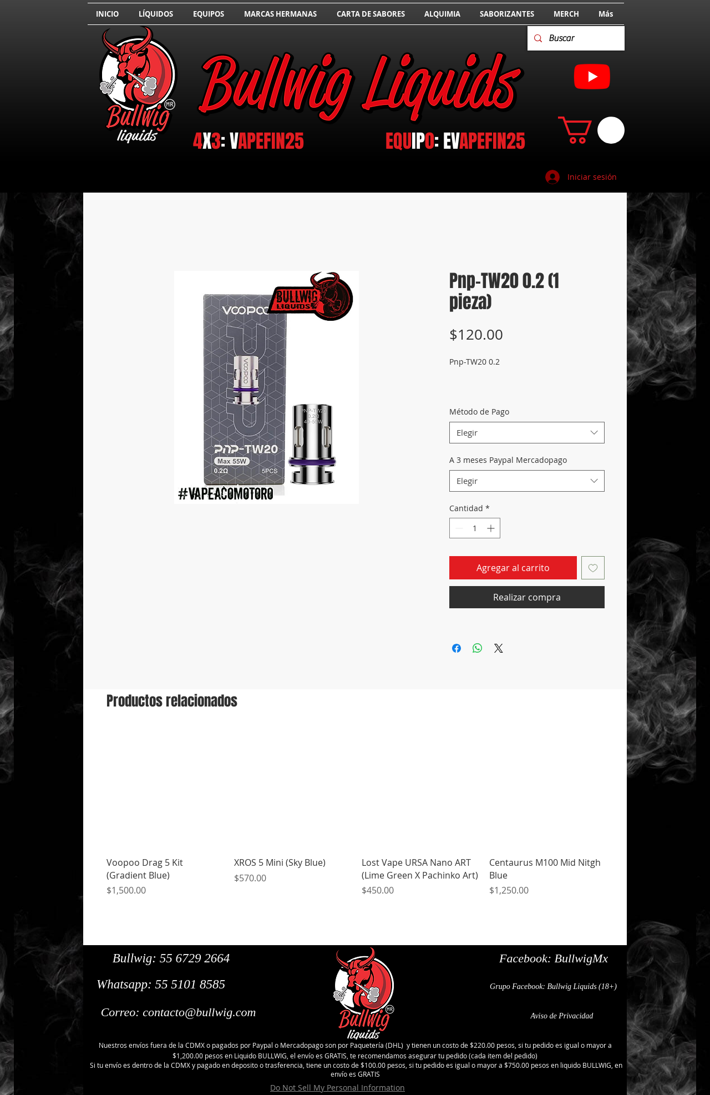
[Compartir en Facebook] (456, 648)
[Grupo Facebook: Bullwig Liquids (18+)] (553, 987)
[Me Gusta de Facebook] (123, 1029)
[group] (356, 820)
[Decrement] (458, 528)
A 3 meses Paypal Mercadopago (508, 460)
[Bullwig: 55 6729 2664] (171, 958)
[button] (591, 130)
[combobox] (527, 432)
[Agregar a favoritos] (593, 567)
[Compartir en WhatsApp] (477, 648)
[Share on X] (498, 648)
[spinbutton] (475, 528)
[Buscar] (575, 38)
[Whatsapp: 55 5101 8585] (161, 984)
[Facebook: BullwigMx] (553, 958)
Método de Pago (479, 411)
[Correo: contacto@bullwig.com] (178, 1012)
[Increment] (492, 528)
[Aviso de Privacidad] (561, 1016)
